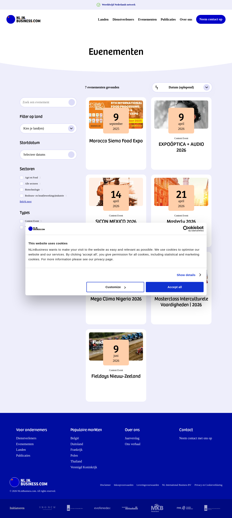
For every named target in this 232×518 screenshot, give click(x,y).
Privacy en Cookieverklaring (208, 485)
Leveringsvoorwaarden (148, 485)
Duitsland (76, 444)
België (74, 438)
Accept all (175, 287)
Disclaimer (105, 485)
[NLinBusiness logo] (25, 19)
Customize (116, 287)
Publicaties (168, 19)
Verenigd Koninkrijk (83, 467)
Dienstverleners (123, 19)
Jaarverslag (132, 438)
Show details (186, 275)
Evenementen (147, 19)
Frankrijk (76, 449)
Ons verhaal (132, 444)
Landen (103, 19)
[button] (116, 133)
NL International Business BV (176, 485)
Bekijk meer (26, 201)
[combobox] (182, 87)
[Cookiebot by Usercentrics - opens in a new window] (186, 229)
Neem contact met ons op (195, 438)
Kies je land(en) (49, 128)
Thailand (76, 461)
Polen (74, 455)
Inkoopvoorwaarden (124, 485)
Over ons (186, 19)
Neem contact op (210, 19)
